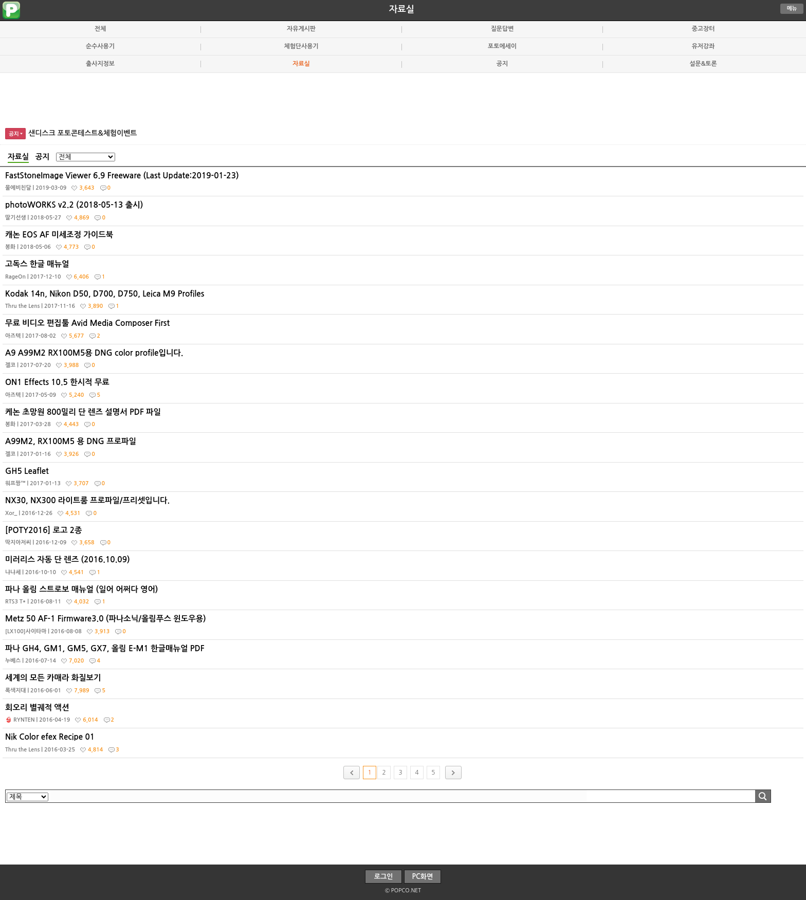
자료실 (401, 9)
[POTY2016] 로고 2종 (404, 538)
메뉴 (792, 8)
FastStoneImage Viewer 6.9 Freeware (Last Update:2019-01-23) (404, 184)
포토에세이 (502, 46)
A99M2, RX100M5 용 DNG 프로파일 (404, 449)
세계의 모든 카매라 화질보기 (404, 686)
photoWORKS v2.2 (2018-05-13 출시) (404, 213)
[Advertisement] (403, 99)
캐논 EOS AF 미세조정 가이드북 (404, 243)
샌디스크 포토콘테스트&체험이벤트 (82, 133)
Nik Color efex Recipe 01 (404, 745)
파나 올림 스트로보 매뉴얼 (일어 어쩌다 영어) (404, 597)
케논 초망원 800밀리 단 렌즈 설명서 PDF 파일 (404, 420)
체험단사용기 (301, 46)
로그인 (383, 876)
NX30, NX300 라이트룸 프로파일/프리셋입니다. (404, 509)
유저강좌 (703, 46)
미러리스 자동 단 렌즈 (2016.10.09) (404, 568)
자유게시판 (301, 29)
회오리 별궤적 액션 (404, 716)
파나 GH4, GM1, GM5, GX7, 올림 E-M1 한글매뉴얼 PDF (404, 657)
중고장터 (703, 29)
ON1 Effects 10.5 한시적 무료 (404, 390)
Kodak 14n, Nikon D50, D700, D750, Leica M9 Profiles (404, 302)
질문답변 (502, 29)
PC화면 (422, 876)
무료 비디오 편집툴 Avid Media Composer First (404, 331)
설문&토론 (703, 64)
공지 (502, 64)
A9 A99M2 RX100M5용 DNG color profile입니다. (404, 361)
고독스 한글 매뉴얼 (404, 272)
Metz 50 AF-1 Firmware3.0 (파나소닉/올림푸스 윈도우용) (404, 627)
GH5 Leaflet (404, 479)
